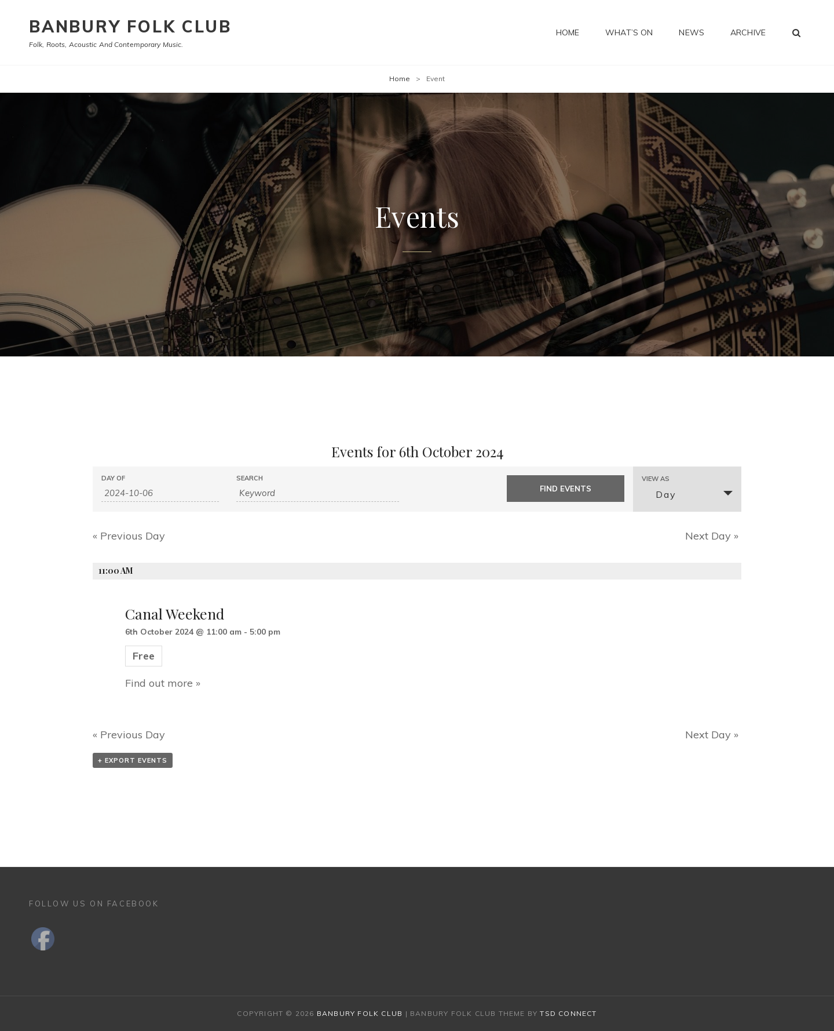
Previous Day (129, 535)
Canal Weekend (174, 613)
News (691, 32)
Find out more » (162, 683)
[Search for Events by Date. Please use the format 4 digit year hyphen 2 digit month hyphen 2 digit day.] (160, 493)
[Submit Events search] (565, 488)
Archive (748, 32)
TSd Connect (568, 1013)
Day (659, 494)
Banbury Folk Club (130, 26)
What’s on (629, 32)
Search (249, 478)
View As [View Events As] (656, 479)
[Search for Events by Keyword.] (317, 493)
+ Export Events (132, 760)
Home (568, 32)
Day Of (113, 478)
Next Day (711, 535)
